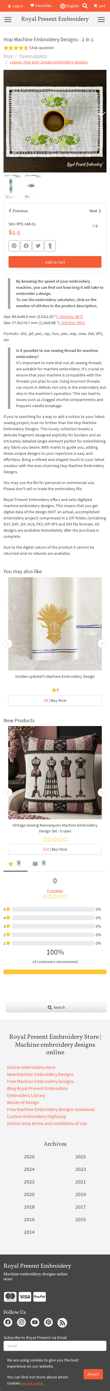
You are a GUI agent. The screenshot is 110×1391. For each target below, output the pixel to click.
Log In (15, 5)
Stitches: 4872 (71, 316)
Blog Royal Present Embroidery (37, 1088)
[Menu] (7, 19)
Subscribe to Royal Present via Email (35, 1337)
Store (8, 55)
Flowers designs (33, 55)
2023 (80, 1169)
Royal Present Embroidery (55, 19)
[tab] (16, 865)
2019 (80, 1194)
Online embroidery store (31, 1067)
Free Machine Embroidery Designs (40, 1081)
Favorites (40, 5)
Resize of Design (23, 1102)
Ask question (43, 47)
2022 (29, 1181)
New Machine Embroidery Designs (40, 1074)
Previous (20, 210)
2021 (80, 1181)
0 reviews (55, 890)
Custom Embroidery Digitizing (36, 1116)
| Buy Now (55, 700)
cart (99, 5)
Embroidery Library (26, 1095)
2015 (80, 1219)
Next (93, 210)
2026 (29, 1156)
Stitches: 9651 (73, 322)
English (69, 6)
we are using (32, 1383)
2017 (80, 1206)
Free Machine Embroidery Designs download (51, 1109)
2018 (29, 1206)
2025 (80, 1156)
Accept (93, 1374)
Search (56, 1007)
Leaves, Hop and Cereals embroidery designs (49, 62)
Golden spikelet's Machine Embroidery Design (55, 676)
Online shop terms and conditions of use (47, 1123)
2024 (29, 1169)
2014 (29, 1231)
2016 (29, 1219)
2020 (29, 1194)
